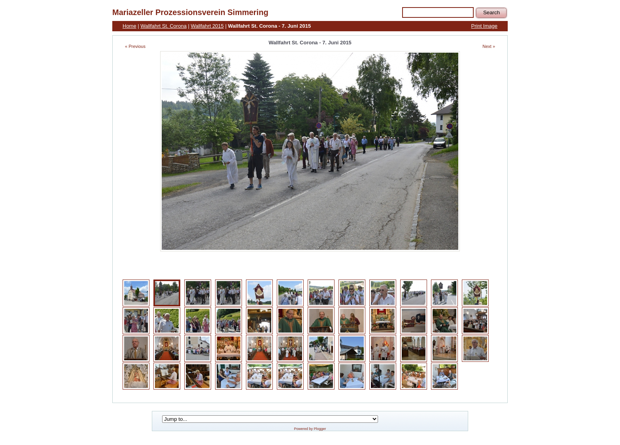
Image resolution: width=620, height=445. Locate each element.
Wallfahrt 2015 (207, 26)
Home (129, 26)
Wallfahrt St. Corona (163, 26)
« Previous (135, 46)
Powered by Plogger (310, 429)
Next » (488, 46)
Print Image (484, 26)
